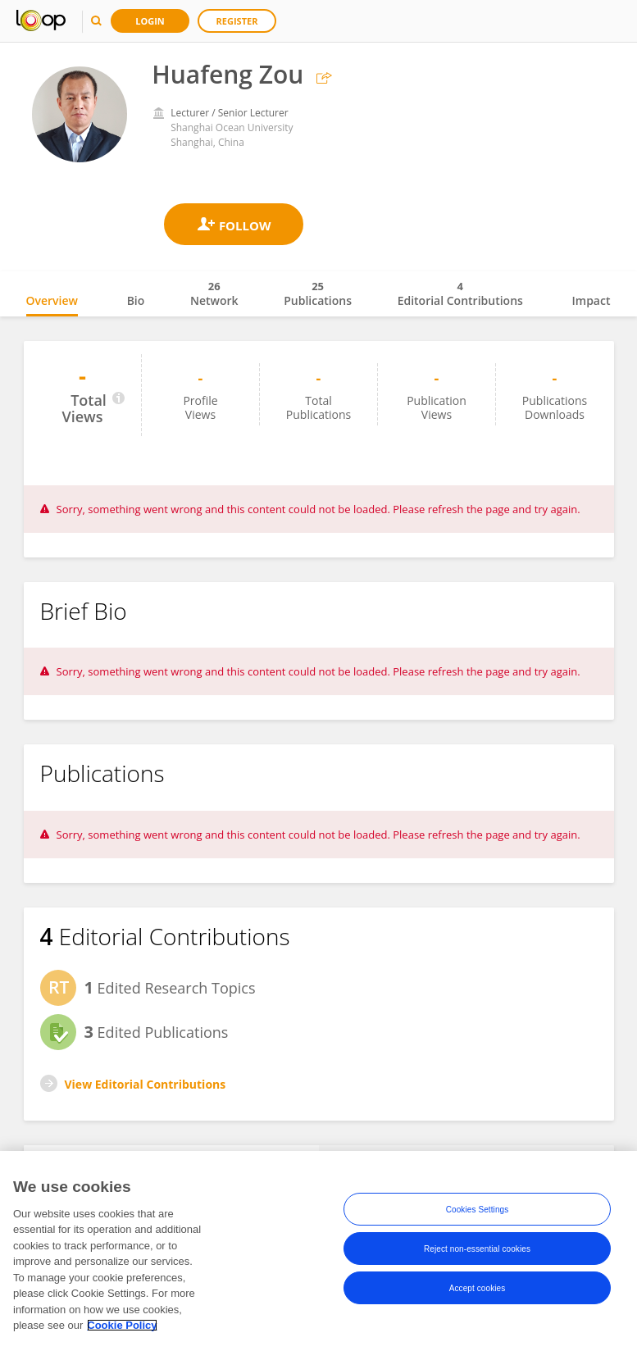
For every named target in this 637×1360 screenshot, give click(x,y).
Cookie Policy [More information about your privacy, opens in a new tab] (122, 1325)
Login (150, 21)
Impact (591, 300)
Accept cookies (477, 1288)
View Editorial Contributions (145, 1084)
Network (214, 293)
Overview (52, 300)
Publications (318, 293)
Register (237, 21)
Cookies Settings (477, 1209)
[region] (318, 1255)
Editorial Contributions (460, 293)
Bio (136, 300)
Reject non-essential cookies (477, 1248)
